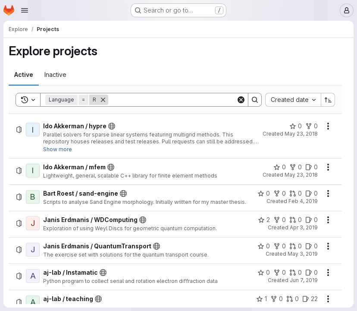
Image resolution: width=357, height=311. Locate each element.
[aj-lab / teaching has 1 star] (261, 298)
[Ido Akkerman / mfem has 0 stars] (279, 167)
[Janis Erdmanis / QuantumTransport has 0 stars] (263, 246)
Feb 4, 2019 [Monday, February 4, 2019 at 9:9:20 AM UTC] (303, 201)
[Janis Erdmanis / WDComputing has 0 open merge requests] (295, 219)
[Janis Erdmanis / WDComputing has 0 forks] (279, 219)
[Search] (172, 100)
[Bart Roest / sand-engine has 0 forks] (279, 193)
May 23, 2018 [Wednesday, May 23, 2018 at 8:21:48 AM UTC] (301, 174)
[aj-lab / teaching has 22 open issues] (310, 298)
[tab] (24, 75)
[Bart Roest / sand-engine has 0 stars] (263, 193)
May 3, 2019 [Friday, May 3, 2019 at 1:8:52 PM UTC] (303, 254)
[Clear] (241, 100)
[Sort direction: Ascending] (328, 100)
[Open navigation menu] (24, 10)
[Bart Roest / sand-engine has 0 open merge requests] (295, 193)
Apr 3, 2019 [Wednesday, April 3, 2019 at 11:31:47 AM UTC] (304, 227)
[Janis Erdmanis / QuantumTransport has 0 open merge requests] (295, 246)
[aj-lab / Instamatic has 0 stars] (263, 272)
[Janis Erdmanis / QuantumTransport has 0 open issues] (311, 246)
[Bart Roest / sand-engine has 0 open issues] (311, 193)
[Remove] (103, 100)
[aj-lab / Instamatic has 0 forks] (279, 272)
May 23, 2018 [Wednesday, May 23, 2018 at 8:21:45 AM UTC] (301, 133)
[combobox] (293, 100)
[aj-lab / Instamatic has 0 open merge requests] (295, 272)
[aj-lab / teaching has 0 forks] (276, 298)
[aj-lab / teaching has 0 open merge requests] (292, 298)
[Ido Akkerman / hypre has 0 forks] (311, 126)
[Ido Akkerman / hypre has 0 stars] (295, 126)
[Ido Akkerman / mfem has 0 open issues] (311, 167)
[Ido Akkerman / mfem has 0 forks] (295, 167)
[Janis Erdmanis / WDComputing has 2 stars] (264, 219)
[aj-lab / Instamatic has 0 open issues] (311, 272)
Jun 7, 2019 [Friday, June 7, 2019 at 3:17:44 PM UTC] (304, 280)
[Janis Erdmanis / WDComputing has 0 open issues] (311, 219)
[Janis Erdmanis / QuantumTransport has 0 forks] (279, 246)
